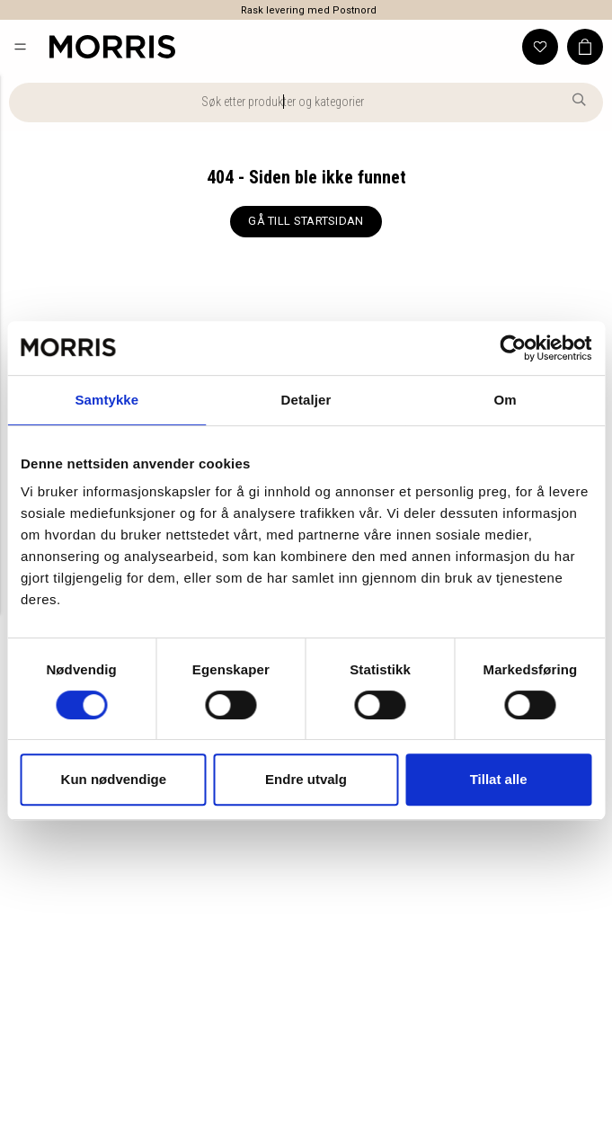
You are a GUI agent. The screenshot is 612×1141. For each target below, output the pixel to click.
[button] (20, 46)
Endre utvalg (306, 779)
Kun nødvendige (114, 779)
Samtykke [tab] (106, 399)
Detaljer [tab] (306, 399)
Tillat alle (499, 779)
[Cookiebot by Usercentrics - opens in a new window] (512, 347)
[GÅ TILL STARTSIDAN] (305, 221)
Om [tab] (505, 399)
